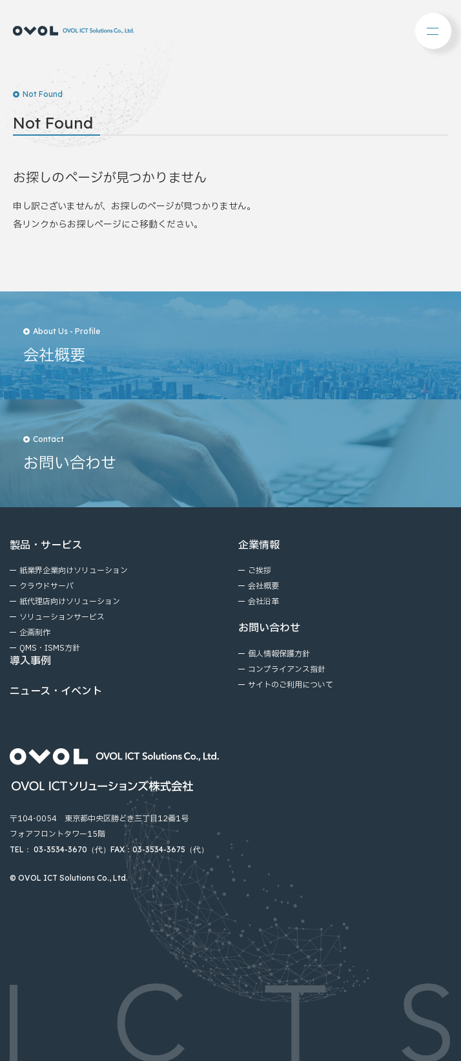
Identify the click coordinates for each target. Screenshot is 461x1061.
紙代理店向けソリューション (69, 601)
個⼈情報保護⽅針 (279, 654)
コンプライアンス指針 (286, 669)
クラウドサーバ (46, 586)
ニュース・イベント (56, 691)
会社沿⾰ (263, 601)
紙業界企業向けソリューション (73, 570)
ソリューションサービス (62, 617)
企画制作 (34, 632)
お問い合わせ (269, 628)
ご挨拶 (259, 570)
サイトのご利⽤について (290, 685)
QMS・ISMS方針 (49, 648)
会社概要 (263, 586)
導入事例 (30, 661)
